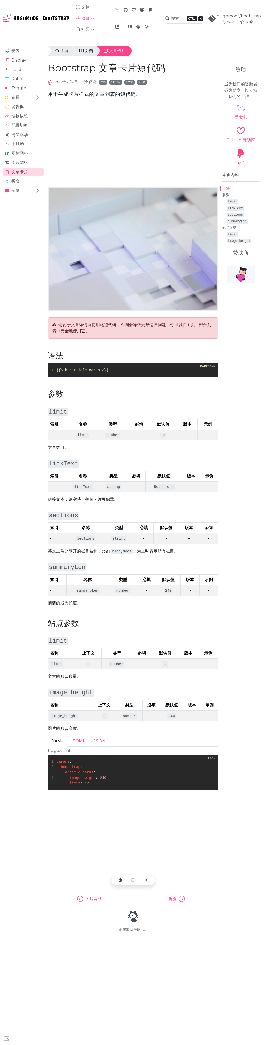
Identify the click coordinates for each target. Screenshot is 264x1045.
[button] (85, 18)
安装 (12, 50)
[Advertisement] (23, 278)
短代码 (116, 82)
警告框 (14, 106)
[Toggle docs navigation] (6, 1038)
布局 (12, 97)
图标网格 (16, 153)
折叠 (12, 181)
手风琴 (14, 143)
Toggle (15, 88)
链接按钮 (16, 116)
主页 (62, 50)
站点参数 (229, 227)
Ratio (13, 78)
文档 (82, 7)
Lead (13, 69)
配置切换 (16, 125)
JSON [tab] (99, 741)
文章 (130, 82)
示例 (12, 190)
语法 (226, 188)
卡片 (142, 82)
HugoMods (21, 18)
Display (15, 60)
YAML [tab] (58, 741)
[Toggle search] (167, 18)
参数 (226, 194)
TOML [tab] (78, 741)
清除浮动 (16, 134)
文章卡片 (16, 171)
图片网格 (16, 162)
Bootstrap (56, 18)
